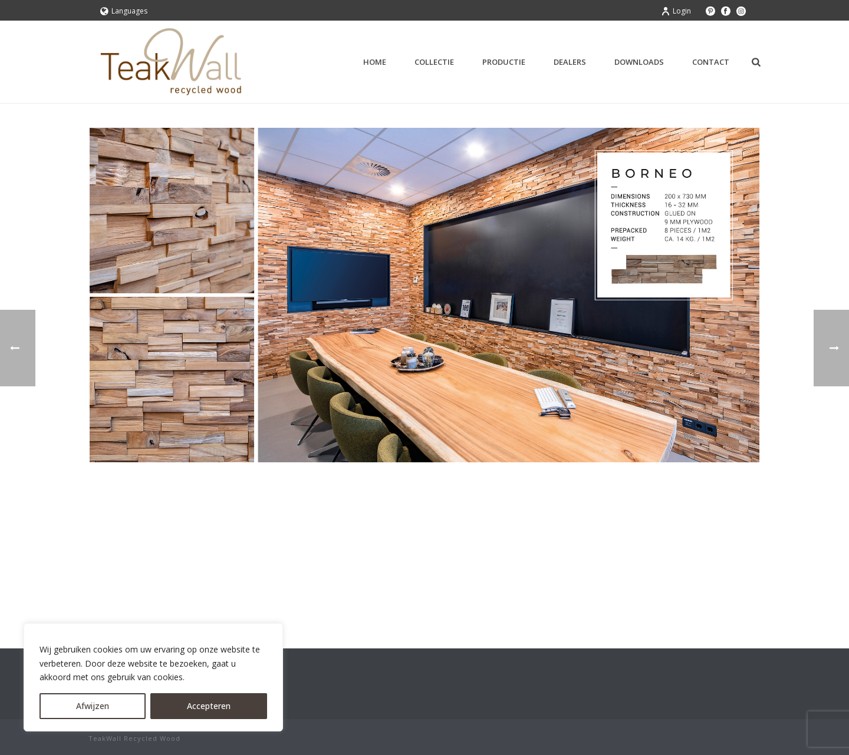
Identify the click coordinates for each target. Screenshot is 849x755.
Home (374, 62)
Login (676, 11)
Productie (503, 62)
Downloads (639, 62)
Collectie (434, 62)
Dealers (570, 62)
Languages (123, 11)
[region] (153, 677)
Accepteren (209, 705)
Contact (710, 62)
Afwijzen (92, 705)
